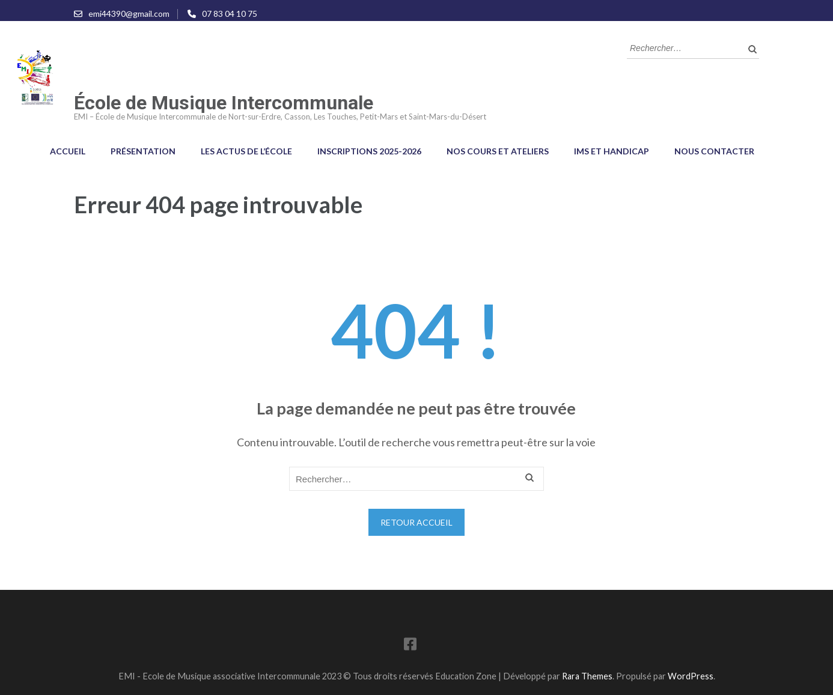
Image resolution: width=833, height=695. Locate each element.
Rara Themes (587, 676)
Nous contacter (714, 151)
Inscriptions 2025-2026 (369, 151)
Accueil (67, 151)
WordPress (690, 676)
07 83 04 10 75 (229, 13)
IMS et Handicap (611, 151)
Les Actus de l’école (246, 151)
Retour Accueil (416, 522)
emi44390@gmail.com (128, 13)
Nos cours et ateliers (498, 151)
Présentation (143, 151)
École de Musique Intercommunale (223, 102)
